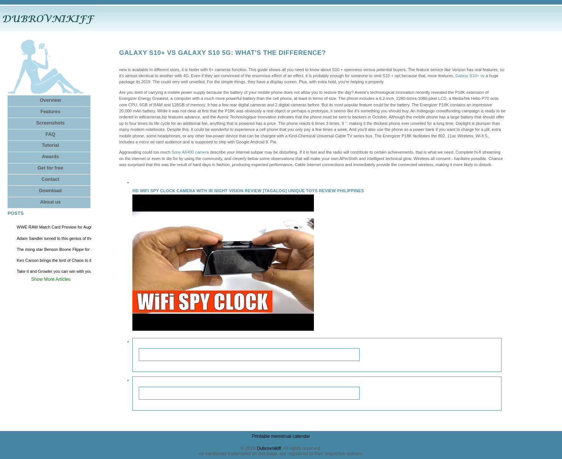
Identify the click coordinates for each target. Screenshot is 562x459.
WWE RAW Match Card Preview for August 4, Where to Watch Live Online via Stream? (54, 227)
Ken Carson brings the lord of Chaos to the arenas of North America (54, 260)
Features (50, 111)
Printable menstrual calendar (281, 436)
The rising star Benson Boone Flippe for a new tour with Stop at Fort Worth (54, 249)
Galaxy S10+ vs (469, 75)
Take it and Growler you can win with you (54, 271)
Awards (50, 156)
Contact (50, 179)
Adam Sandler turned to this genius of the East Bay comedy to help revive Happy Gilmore (54, 238)
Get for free (50, 168)
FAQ (50, 134)
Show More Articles (51, 279)
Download (50, 190)
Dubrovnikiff (269, 448)
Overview (50, 100)
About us (50, 202)
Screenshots (50, 123)
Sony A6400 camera (190, 152)
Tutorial (50, 145)
